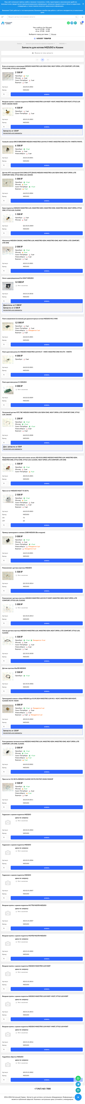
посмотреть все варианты (12, 133)
